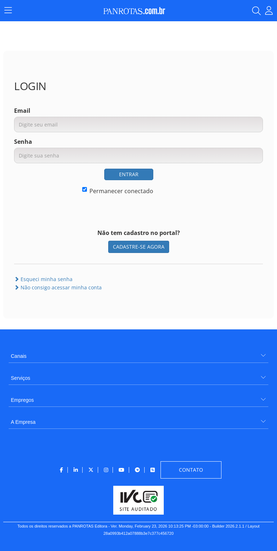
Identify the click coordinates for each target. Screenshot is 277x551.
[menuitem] (138, 353)
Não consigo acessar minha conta (58, 287)
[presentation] (208, 183)
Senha (23, 142)
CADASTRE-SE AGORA (138, 246)
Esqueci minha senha (43, 279)
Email (22, 111)
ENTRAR (128, 174)
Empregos (22, 400)
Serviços (20, 378)
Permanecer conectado (117, 191)
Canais (19, 356)
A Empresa (23, 422)
